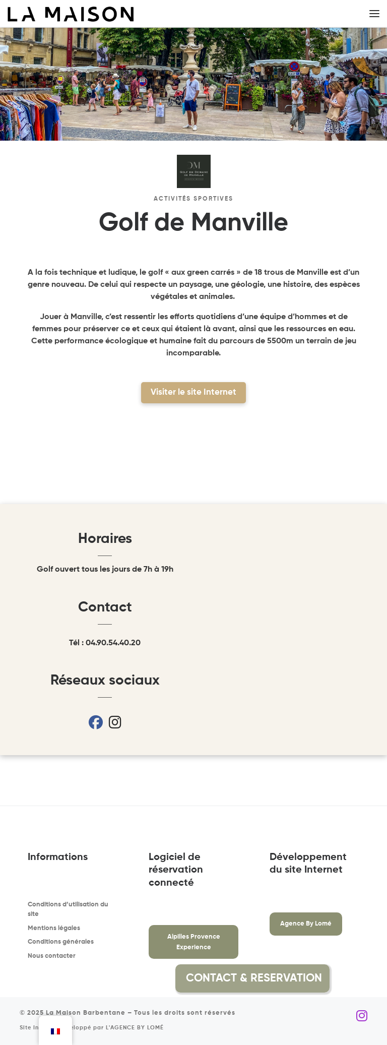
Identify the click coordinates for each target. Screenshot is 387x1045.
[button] (354, 978)
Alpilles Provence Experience (193, 942)
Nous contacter (52, 956)
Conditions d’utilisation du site (68, 909)
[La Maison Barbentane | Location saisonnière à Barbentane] (71, 14)
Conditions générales (61, 942)
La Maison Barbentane (85, 1013)
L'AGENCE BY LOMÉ (135, 1028)
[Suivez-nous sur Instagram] (361, 1016)
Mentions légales (54, 928)
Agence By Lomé (306, 923)
